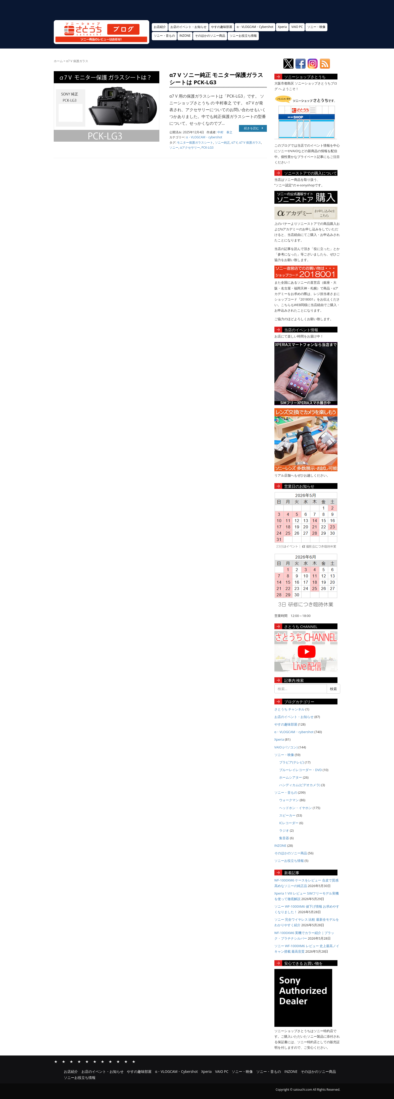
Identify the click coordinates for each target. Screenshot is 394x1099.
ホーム (58, 61)
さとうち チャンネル (289, 709)
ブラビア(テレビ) (291, 762)
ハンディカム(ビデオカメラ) (299, 785)
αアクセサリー (190, 147)
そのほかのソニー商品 (210, 35)
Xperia (282, 27)
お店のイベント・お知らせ (188, 27)
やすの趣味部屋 (221, 27)
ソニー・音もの (164, 35)
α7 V (234, 142)
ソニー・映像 (316, 27)
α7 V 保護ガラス (250, 142)
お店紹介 (160, 27)
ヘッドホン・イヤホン (295, 808)
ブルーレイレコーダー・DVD (300, 770)
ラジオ (284, 830)
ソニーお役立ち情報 (243, 35)
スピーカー (287, 815)
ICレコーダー (289, 823)
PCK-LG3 (208, 147)
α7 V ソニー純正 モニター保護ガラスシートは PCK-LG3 (216, 78)
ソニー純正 (222, 142)
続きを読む (253, 128)
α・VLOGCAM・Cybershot (255, 27)
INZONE (184, 35)
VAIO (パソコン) (286, 747)
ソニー (173, 147)
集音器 (284, 838)
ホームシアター (290, 777)
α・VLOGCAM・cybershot (204, 137)
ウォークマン (289, 800)
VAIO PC (297, 27)
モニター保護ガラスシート (195, 142)
